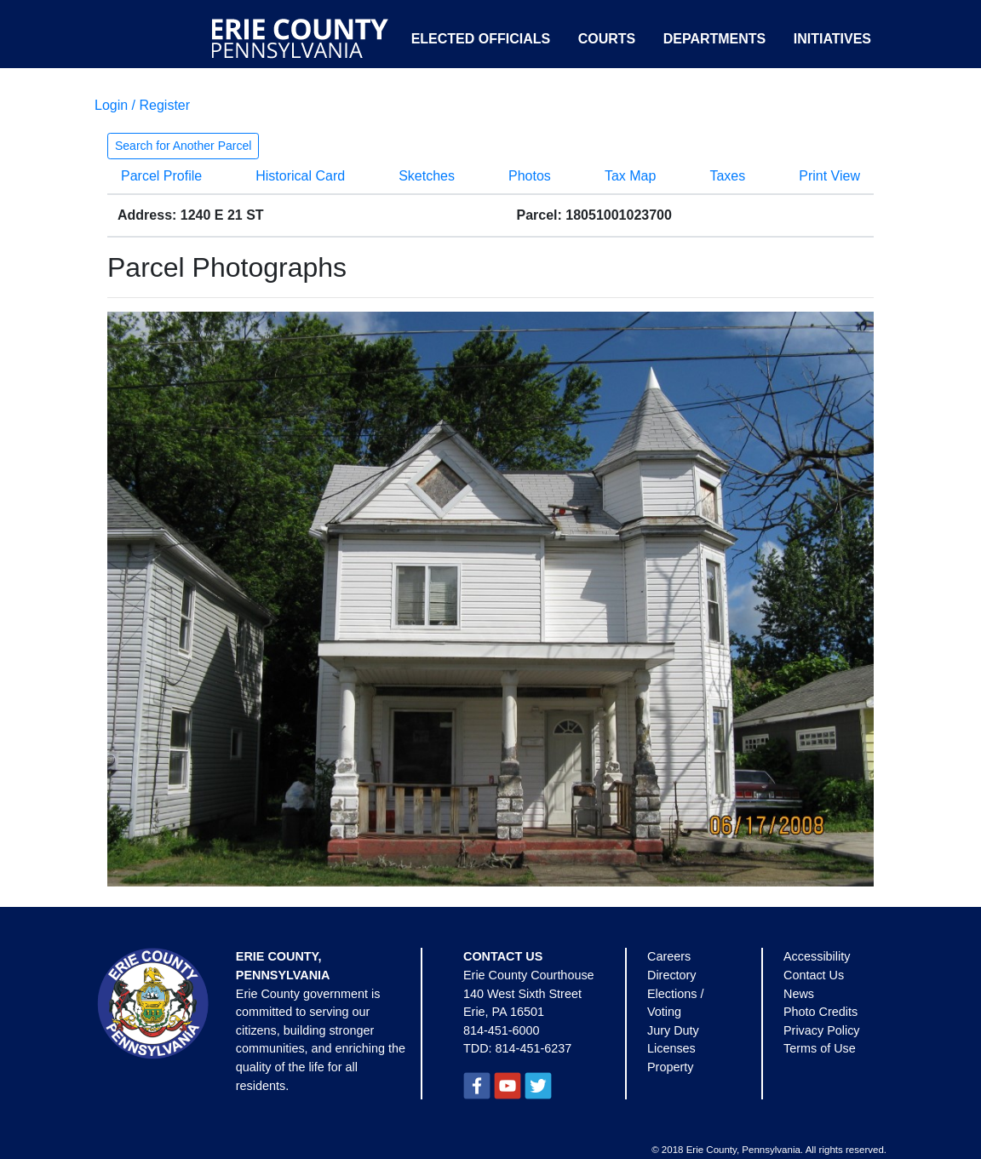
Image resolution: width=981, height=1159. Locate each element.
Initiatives (832, 39)
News (798, 994)
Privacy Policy (821, 1030)
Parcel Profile (161, 176)
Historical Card (300, 176)
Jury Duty (673, 1030)
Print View (829, 176)
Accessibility (816, 956)
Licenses (671, 1048)
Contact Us (813, 975)
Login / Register (142, 105)
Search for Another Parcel (183, 145)
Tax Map (630, 176)
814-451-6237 (534, 1048)
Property (670, 1067)
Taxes (727, 176)
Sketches (427, 176)
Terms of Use (819, 1048)
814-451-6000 (501, 1030)
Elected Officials (481, 39)
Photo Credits (820, 1011)
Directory (672, 975)
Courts (607, 39)
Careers (669, 956)
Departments (714, 39)
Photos (529, 176)
